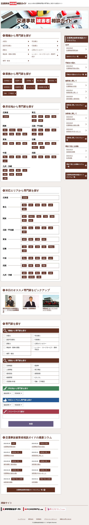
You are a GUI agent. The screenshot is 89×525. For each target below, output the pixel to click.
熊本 (18, 170)
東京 (5, 130)
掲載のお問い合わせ (65, 519)
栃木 (24, 134)
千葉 (5, 134)
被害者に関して (16, 452)
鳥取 (18, 157)
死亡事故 (36, 369)
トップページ (21, 519)
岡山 (5, 157)
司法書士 (36, 335)
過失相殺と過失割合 (10, 464)
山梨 (34, 134)
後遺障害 (8, 377)
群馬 (18, 134)
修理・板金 (9, 353)
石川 (47, 130)
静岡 (5, 143)
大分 (24, 170)
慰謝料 (35, 365)
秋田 (47, 116)
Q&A (13, 443)
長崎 (5, 174)
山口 (5, 161)
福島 (40, 120)
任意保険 (35, 482)
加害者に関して (44, 461)
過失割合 (8, 373)
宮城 (53, 116)
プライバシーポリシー (50, 519)
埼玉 (19, 130)
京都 (47, 143)
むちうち (36, 377)
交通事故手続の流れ (38, 446)
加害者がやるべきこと (39, 473)
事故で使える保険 (17, 479)
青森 (34, 116)
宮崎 (11, 174)
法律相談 (8, 365)
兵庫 (42, 147)
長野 (40, 134)
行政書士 (36, 339)
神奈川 (12, 130)
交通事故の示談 (9, 455)
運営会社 (30, 519)
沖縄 (5, 178)
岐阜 (24, 143)
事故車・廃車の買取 (12, 347)
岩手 (40, 116)
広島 (11, 157)
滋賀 (40, 143)
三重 (18, 143)
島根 (24, 157)
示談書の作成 (9, 381)
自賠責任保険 (8, 482)
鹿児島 (19, 174)
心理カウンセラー (39, 343)
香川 (34, 157)
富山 (40, 130)
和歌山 (35, 147)
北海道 (6, 116)
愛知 (11, 143)
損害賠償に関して (37, 455)
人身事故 (8, 369)
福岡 (5, 170)
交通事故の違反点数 (10, 473)
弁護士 (7, 335)
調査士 (7, 343)
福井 (53, 130)
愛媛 (53, 157)
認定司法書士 (9, 339)
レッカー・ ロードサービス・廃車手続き (44, 348)
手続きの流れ (44, 443)
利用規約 (38, 519)
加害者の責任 (36, 464)
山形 (34, 120)
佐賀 (11, 170)
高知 (47, 157)
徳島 (40, 157)
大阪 (34, 143)
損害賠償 (36, 373)
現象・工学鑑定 (38, 381)
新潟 (34, 130)
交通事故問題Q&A (9, 446)
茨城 (11, 134)
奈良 (53, 143)
